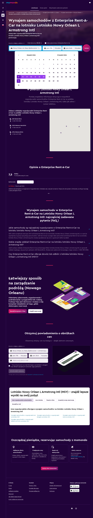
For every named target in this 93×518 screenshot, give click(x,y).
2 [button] (43, 64)
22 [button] (39, 76)
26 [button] (27, 81)
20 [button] (31, 76)
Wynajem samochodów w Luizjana (51, 12)
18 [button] (22, 76)
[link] (18, 311)
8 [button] (39, 68)
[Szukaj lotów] (3, 8)
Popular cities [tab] (50, 400)
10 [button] (18, 72)
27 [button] (31, 81)
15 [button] (39, 72)
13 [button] (31, 72)
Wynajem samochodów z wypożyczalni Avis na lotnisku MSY (23, 416)
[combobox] (17, 43)
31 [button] (18, 85)
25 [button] (23, 81)
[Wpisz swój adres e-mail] (30, 360)
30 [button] (44, 81)
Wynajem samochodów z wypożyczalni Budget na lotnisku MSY (48, 416)
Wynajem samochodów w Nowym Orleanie (71, 12)
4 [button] (22, 68)
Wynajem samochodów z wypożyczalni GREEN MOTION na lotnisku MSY (22, 420)
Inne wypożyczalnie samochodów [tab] (22, 400)
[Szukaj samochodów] (3, 15)
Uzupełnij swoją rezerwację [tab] (66, 400)
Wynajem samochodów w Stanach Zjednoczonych (28, 12)
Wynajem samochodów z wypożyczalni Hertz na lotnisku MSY (74, 416)
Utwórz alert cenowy (77, 456)
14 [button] (35, 72)
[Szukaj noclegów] (3, 11)
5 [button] (70, 64)
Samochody (11, 12)
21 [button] (35, 76)
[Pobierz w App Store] (74, 490)
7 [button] (35, 68)
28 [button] (35, 81)
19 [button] (27, 76)
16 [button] (43, 72)
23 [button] (43, 76)
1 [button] (39, 64)
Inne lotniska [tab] (39, 400)
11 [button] (22, 72)
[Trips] (3, 20)
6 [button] (31, 68)
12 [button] (27, 72)
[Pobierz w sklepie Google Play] (74, 486)
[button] (3, 3)
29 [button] (39, 81)
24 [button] (18, 81)
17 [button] (18, 76)
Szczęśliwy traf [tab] (16, 404)
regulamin (30, 374)
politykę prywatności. (38, 374)
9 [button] (43, 68)
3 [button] (18, 68)
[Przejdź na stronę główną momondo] (12, 2)
